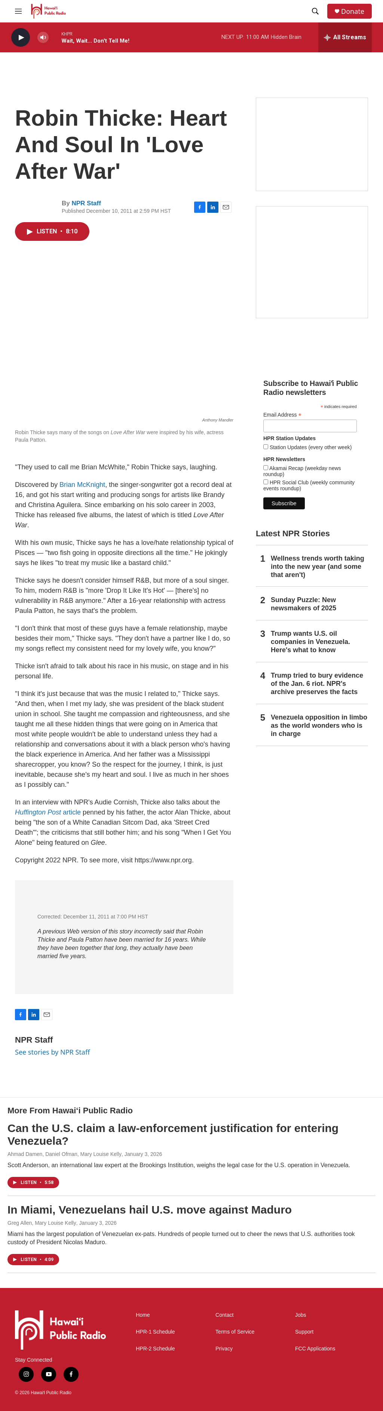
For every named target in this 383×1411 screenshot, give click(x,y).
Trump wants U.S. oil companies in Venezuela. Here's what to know (310, 642)
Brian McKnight (82, 484)
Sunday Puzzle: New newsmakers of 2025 (303, 604)
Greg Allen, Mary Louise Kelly (41, 1223)
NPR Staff (86, 203)
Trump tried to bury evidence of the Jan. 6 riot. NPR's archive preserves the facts (317, 684)
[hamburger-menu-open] (18, 11)
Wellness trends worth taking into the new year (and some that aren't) (317, 567)
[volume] (43, 37)
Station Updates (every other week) (310, 447)
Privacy (224, 1349)
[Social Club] (312, 144)
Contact (224, 1315)
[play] (21, 37)
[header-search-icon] (315, 11)
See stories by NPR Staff (52, 1051)
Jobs (300, 1315)
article (48, 812)
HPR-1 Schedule (155, 1332)
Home (143, 1315)
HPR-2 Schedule (155, 1349)
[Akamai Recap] (312, 262)
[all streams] (345, 37)
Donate (352, 11)
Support (304, 1332)
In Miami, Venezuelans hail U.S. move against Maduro (149, 1209)
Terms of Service (234, 1332)
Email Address (282, 414)
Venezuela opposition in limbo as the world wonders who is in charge (319, 725)
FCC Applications (315, 1349)
